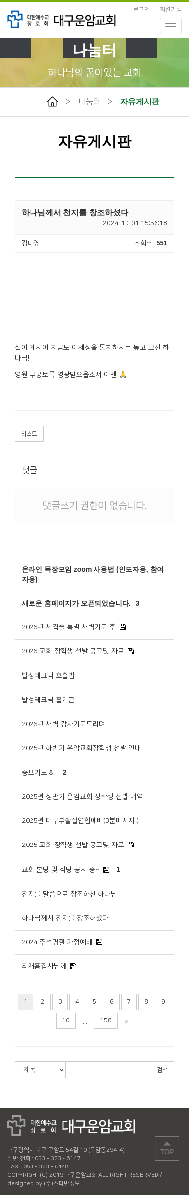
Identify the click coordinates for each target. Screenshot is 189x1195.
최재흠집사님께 (44, 966)
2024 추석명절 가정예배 (57, 942)
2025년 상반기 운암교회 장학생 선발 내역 (82, 797)
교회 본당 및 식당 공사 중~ (60, 870)
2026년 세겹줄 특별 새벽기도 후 (69, 627)
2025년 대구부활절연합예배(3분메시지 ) (80, 821)
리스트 (29, 434)
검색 (162, 1070)
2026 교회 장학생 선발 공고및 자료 (73, 651)
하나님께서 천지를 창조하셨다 (65, 918)
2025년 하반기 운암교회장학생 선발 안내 (81, 748)
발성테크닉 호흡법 (48, 676)
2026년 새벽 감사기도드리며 (63, 724)
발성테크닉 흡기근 (48, 700)
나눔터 (89, 101)
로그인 (141, 9)
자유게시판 (139, 101)
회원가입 (171, 9)
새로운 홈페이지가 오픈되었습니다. (76, 603)
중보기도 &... (40, 773)
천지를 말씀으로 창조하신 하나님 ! (71, 894)
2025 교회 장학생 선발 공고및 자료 (73, 845)
